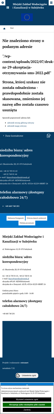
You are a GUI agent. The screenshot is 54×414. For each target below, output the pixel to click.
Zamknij (27, 410)
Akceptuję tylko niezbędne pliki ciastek (27, 405)
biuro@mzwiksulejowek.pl (18, 177)
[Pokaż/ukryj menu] (51, 3)
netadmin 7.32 (8, 368)
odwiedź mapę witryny (17, 126)
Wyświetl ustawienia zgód (27, 399)
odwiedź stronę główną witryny (20, 122)
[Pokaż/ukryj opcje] (3, 3)
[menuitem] (16, 218)
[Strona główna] (4, 28)
